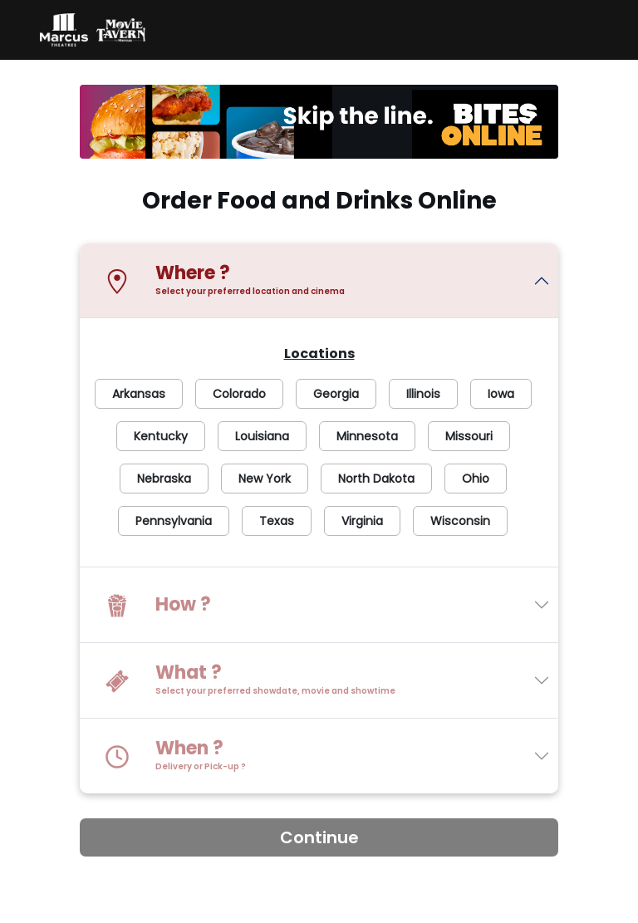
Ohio (475, 478)
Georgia (336, 393)
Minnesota (367, 436)
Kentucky (161, 436)
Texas (276, 521)
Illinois (423, 393)
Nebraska (164, 478)
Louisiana (262, 436)
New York (264, 478)
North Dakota (376, 478)
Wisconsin (460, 521)
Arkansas (138, 393)
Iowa (501, 393)
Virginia (362, 521)
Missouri (469, 436)
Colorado (239, 393)
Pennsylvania (173, 521)
